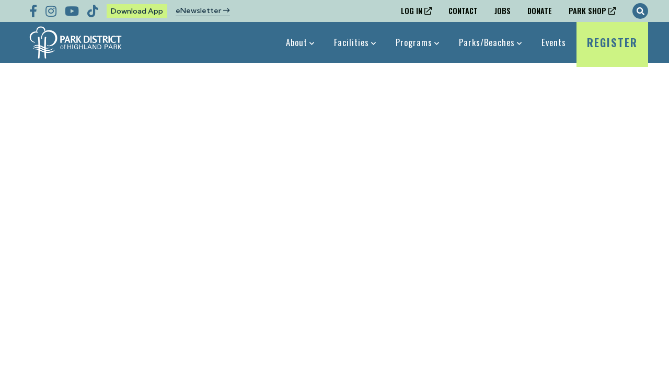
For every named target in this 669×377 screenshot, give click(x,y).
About (296, 42)
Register (612, 49)
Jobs (502, 10)
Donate (539, 10)
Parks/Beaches (487, 42)
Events (553, 42)
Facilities (351, 42)
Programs (414, 42)
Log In (411, 10)
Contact (463, 10)
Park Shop (587, 10)
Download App (137, 11)
